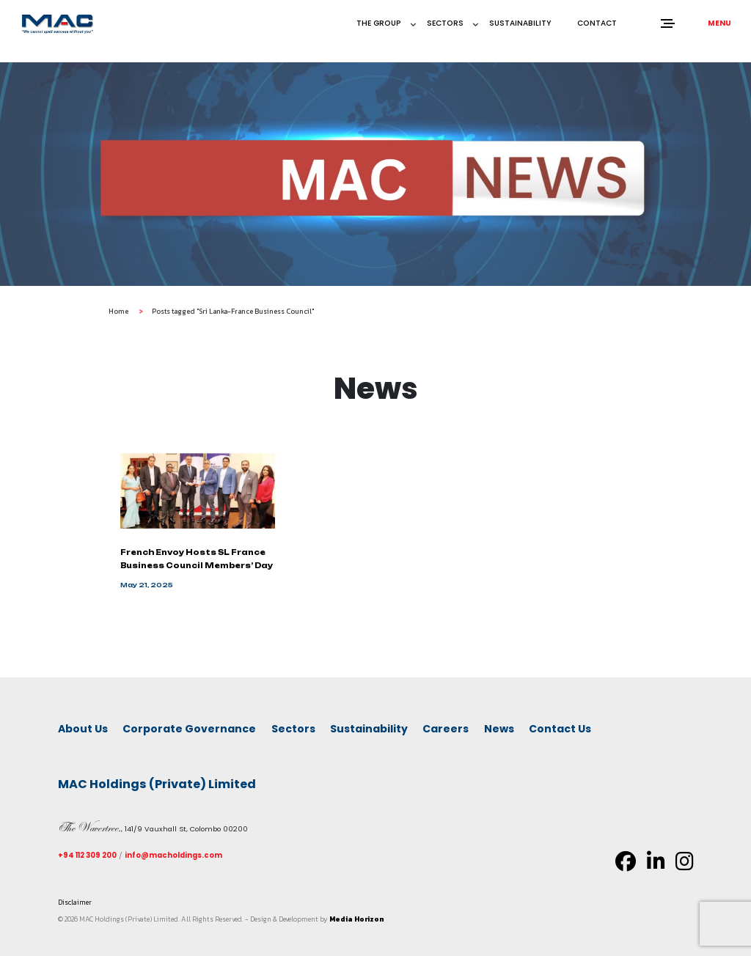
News (499, 728)
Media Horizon (356, 918)
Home (118, 317)
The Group (378, 23)
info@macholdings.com (173, 855)
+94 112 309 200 (87, 855)
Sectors (445, 23)
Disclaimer (75, 902)
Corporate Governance (189, 728)
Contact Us (560, 728)
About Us (83, 728)
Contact (597, 23)
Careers (445, 728)
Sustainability (520, 23)
